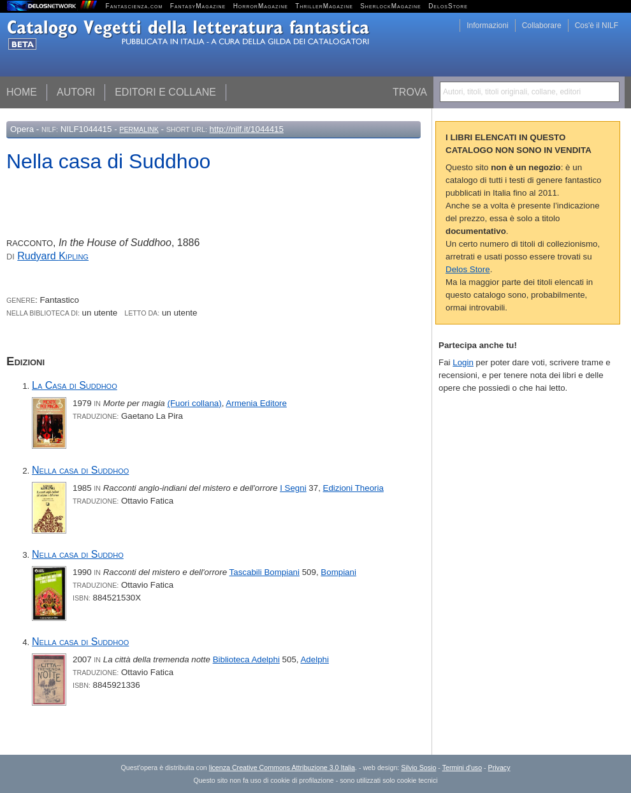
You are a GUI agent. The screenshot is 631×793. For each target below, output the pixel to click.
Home (21, 92)
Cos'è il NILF (596, 25)
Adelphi (314, 659)
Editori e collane (165, 92)
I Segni (293, 488)
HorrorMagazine (260, 6)
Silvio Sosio (418, 767)
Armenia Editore (256, 403)
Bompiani (338, 572)
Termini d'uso (462, 767)
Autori (76, 92)
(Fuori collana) (194, 403)
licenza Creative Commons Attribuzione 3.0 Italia (282, 767)
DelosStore (448, 6)
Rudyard (53, 256)
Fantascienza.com (134, 6)
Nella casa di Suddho (78, 554)
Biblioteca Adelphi (246, 659)
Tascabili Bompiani (264, 572)
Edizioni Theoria (353, 488)
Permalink (139, 129)
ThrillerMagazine (324, 6)
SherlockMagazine (390, 6)
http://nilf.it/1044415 (247, 129)
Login (463, 362)
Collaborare (542, 25)
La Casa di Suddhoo (74, 385)
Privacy (499, 767)
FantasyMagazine (198, 6)
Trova (410, 92)
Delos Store (468, 269)
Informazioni (487, 25)
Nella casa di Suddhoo (80, 470)
